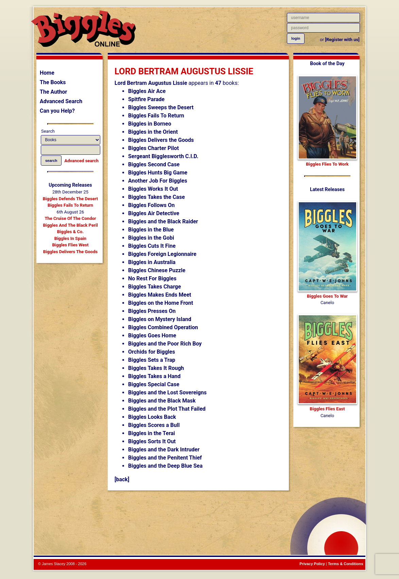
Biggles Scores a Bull (154, 425)
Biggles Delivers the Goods (161, 140)
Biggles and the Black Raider (163, 221)
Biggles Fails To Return (70, 205)
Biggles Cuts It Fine (152, 246)
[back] (122, 479)
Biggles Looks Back (152, 417)
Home (47, 73)
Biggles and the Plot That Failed (167, 409)
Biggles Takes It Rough (156, 368)
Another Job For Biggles (157, 181)
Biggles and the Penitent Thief (165, 457)
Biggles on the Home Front (160, 303)
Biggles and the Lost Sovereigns (167, 392)
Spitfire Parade (146, 99)
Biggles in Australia (151, 262)
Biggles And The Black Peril (70, 225)
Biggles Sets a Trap (151, 360)
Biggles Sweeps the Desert (160, 107)
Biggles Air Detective (153, 213)
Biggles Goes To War (327, 296)
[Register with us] (342, 39)
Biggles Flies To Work (327, 164)
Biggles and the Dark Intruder (164, 449)
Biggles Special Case (153, 384)
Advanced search (82, 160)
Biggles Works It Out (153, 189)
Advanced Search (61, 101)
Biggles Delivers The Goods (70, 251)
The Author (53, 92)
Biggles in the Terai (151, 433)
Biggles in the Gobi (151, 238)
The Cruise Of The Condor (70, 218)
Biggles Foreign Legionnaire (162, 254)
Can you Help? (57, 111)
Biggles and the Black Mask (162, 400)
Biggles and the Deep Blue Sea (165, 466)
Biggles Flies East (327, 408)
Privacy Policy (312, 564)
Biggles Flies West (70, 244)
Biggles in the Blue (151, 229)
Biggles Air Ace (147, 91)
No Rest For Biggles (152, 278)
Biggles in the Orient (153, 132)
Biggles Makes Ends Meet (159, 295)
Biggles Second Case (154, 164)
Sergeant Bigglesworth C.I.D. (163, 156)
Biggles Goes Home (152, 335)
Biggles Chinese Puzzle (156, 270)
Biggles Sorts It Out (152, 441)
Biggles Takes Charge (154, 286)
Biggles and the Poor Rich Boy (165, 343)
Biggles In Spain (70, 238)
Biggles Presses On (152, 311)
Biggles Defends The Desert (70, 198)
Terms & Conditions (345, 564)
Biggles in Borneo (149, 123)
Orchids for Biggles (151, 352)
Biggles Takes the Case (156, 197)
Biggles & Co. (70, 231)
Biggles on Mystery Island (159, 319)
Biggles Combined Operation (163, 327)
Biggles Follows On (151, 205)
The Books (53, 82)
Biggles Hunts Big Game (157, 172)
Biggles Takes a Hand (154, 376)
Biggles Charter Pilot (153, 148)
